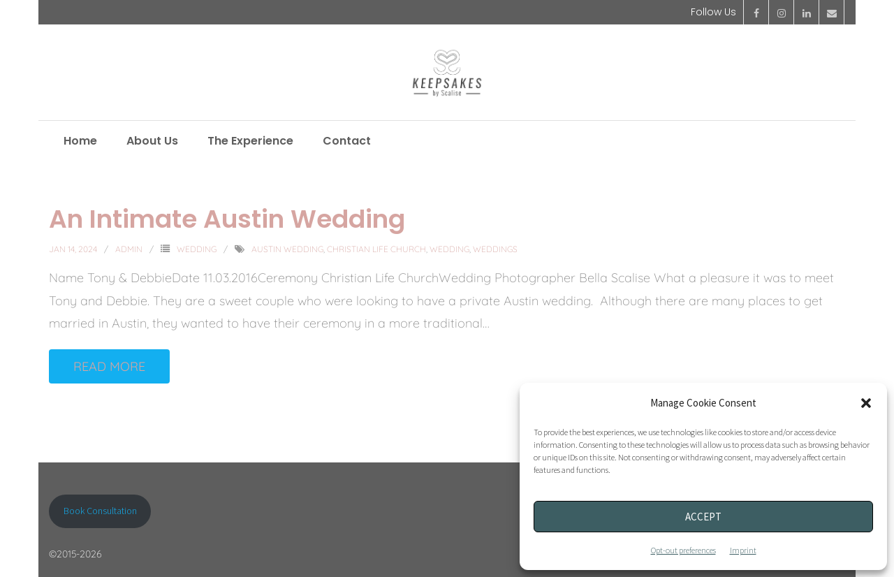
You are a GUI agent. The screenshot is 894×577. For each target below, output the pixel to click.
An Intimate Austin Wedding (227, 219)
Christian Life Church (376, 249)
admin (128, 249)
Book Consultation (100, 510)
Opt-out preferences (683, 550)
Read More (109, 366)
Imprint (743, 550)
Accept (703, 516)
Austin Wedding (287, 249)
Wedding (197, 249)
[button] (866, 403)
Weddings (495, 249)
